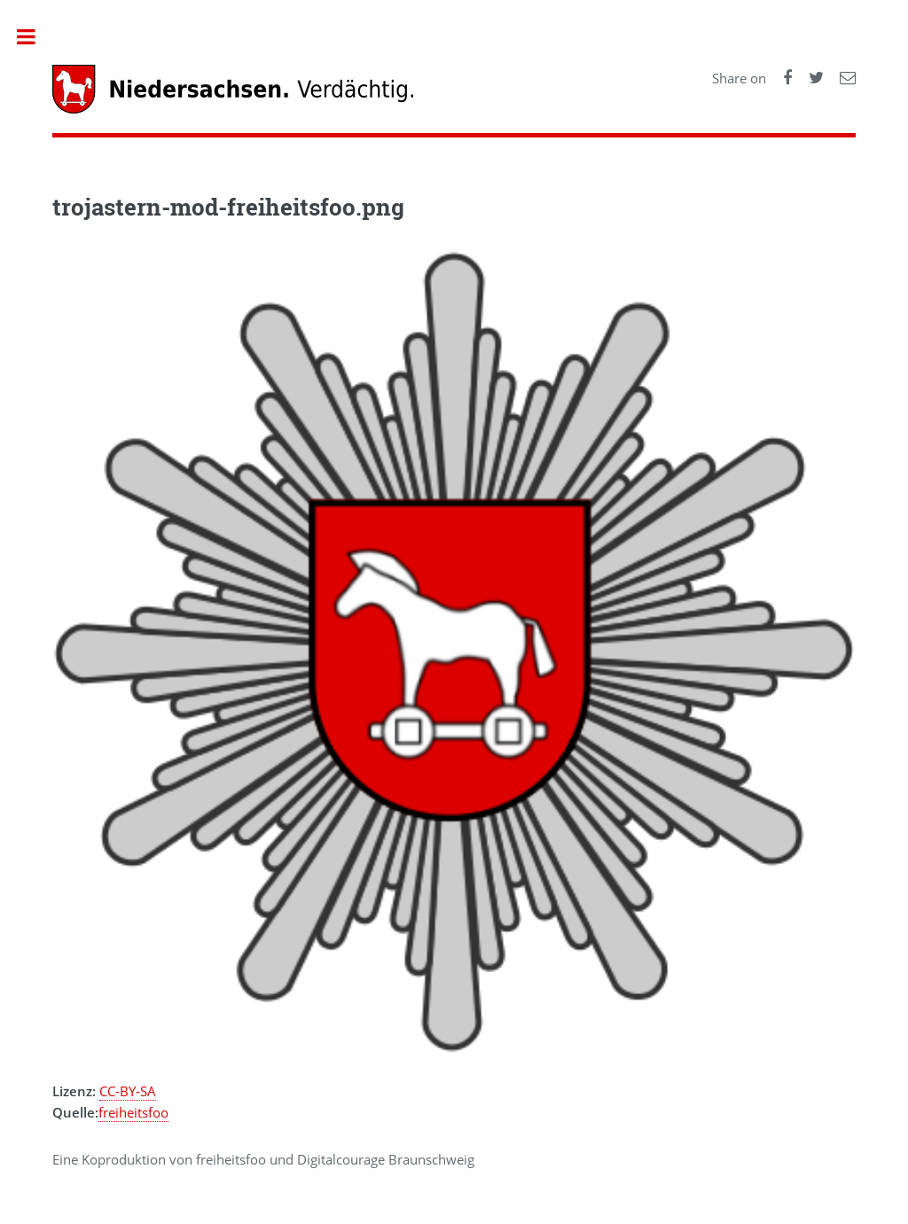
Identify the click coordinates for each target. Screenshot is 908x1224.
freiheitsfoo (133, 1112)
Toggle (35, 37)
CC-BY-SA (127, 1091)
